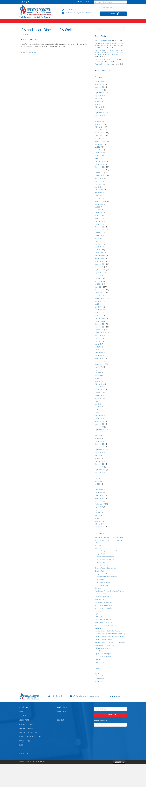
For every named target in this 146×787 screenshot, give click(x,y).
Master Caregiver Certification (104, 625)
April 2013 (98, 458)
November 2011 (100, 498)
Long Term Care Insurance (103, 619)
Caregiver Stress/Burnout (103, 574)
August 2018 (99, 301)
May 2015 (98, 407)
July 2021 (97, 207)
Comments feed (100, 679)
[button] (20, 2)
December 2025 (100, 84)
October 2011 (99, 501)
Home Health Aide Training (103, 602)
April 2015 (98, 410)
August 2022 (99, 178)
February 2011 (99, 524)
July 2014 (97, 433)
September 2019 (100, 270)
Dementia (98, 588)
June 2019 (98, 278)
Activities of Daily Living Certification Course (109, 537)
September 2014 (100, 430)
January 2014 (99, 441)
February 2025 (99, 107)
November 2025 (100, 87)
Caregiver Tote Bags (101, 585)
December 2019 (100, 261)
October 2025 (99, 90)
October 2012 (99, 467)
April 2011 (98, 518)
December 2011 (100, 495)
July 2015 (97, 401)
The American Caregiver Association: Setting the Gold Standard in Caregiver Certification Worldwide (109, 45)
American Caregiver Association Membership (109, 551)
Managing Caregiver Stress (103, 622)
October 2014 (99, 427)
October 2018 (99, 295)
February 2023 (99, 161)
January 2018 (99, 321)
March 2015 (99, 413)
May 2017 (98, 344)
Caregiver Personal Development (105, 568)
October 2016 (99, 361)
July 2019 (97, 275)
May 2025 (98, 98)
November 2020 (100, 230)
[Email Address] (113, 8)
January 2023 (99, 164)
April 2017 (98, 347)
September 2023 (100, 141)
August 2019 (99, 273)
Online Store (24, 720)
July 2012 (97, 475)
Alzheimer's (98, 548)
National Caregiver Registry (103, 639)
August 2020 (99, 238)
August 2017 (99, 335)
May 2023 (98, 153)
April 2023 (98, 156)
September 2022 (100, 176)
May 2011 (98, 515)
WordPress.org (99, 681)
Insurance (98, 611)
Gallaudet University (101, 594)
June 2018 (98, 307)
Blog (21, 745)
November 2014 (100, 424)
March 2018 (99, 315)
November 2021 (100, 195)
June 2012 (98, 478)
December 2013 (100, 444)
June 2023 (98, 150)
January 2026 (99, 81)
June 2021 (98, 210)
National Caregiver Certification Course (107, 631)
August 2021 (99, 204)
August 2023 (99, 144)
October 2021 (99, 198)
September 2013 (100, 450)
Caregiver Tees (24, 741)
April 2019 (98, 284)
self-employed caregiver (102, 648)
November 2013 (100, 447)
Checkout (60, 720)
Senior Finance (99, 651)
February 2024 (99, 127)
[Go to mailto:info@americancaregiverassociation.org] (79, 13)
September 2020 (100, 235)
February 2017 (99, 353)
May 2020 (98, 247)
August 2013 (99, 453)
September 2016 (100, 364)
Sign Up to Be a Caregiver (103, 40)
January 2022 (99, 193)
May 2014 (98, 435)
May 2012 (98, 481)
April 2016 (98, 378)
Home (21, 712)
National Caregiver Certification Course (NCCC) (110, 634)
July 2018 (97, 304)
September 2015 (100, 395)
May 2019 (98, 281)
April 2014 (98, 438)
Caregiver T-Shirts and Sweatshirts (106, 577)
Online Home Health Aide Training (106, 645)
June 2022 (98, 184)
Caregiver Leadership (101, 565)
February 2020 (99, 255)
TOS (20, 749)
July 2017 (97, 338)
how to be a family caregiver (104, 605)
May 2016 (98, 375)
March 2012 (99, 487)
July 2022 (97, 181)
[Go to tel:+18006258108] (79, 10)
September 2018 (100, 298)
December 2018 (100, 290)
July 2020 (97, 241)
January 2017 (99, 355)
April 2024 (98, 121)
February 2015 (99, 415)
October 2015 (99, 393)
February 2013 (99, 461)
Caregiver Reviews (100, 571)
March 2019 (99, 287)
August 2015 (99, 398)
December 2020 (100, 227)
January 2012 (99, 493)
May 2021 (98, 213)
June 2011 (98, 512)
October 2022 (99, 173)
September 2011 (100, 504)
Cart (58, 716)
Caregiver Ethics (100, 562)
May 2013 (98, 455)
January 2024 (99, 130)
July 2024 (97, 118)
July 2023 (97, 147)
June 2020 (98, 244)
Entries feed (99, 676)
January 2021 (99, 224)
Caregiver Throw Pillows (102, 582)
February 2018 (99, 318)
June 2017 (98, 341)
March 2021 (99, 218)
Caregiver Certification (102, 554)
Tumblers (98, 659)
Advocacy (98, 545)
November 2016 (100, 358)
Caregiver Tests (100, 579)
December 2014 (100, 421)
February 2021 (99, 221)
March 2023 (99, 158)
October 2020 (99, 233)
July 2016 (97, 370)
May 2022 (98, 187)
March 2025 (99, 104)
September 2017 (100, 333)
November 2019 (100, 264)
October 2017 (99, 330)
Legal (96, 614)
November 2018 (100, 293)
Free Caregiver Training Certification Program (109, 591)
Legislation (98, 617)
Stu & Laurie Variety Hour (103, 657)
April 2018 (98, 313)
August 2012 (99, 473)
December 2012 (100, 464)
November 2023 (100, 136)
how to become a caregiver (104, 608)
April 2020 (98, 250)
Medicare (98, 628)
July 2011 (97, 510)
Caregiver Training (26, 728)
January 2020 (99, 258)
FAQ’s (58, 724)
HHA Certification (100, 599)
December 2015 (100, 390)
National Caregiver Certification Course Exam (109, 637)
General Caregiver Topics (103, 597)
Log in (97, 673)
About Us (22, 716)
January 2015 (99, 418)
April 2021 (98, 215)
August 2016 (99, 367)
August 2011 (99, 507)
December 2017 (100, 324)
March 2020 (99, 253)
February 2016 (99, 384)
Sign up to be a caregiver (103, 654)
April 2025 (98, 101)
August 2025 (99, 96)
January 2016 (99, 387)
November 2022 (100, 170)
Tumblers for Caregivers (102, 64)
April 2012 (98, 484)
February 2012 (99, 490)
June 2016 (98, 373)
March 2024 (99, 124)
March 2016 (99, 381)
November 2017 (100, 327)
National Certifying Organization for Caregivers (110, 642)
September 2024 (100, 113)
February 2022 (99, 190)
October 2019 (99, 267)
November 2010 (100, 527)
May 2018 (98, 310)
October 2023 (99, 138)
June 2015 (98, 404)
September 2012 (100, 470)
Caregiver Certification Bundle (104, 557)
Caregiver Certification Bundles (105, 559)
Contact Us (23, 753)
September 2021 (100, 201)
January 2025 (99, 110)
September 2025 (100, 93)
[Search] (110, 29)
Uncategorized (32, 52)
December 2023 (100, 133)
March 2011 (99, 521)
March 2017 (99, 350)
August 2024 (99, 116)
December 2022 (100, 167)
